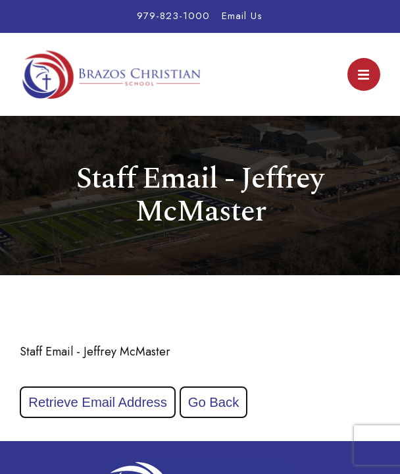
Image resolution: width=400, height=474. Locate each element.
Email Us (242, 16)
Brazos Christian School (112, 74)
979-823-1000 (173, 16)
